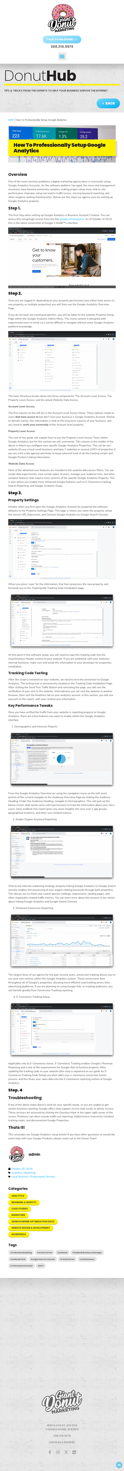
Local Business (20, 1176)
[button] (62, 56)
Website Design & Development (31, 1227)
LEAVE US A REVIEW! (62, 1442)
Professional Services (42, 1176)
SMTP (11, 120)
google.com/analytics (72, 219)
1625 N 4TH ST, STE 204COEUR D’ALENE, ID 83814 (62, 1427)
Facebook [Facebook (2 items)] (62, 1252)
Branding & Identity (24, 1202)
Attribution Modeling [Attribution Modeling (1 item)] (21, 1252)
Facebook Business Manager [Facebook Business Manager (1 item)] (87, 1252)
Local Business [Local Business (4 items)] (87, 1259)
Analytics (16, 1173)
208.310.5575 (62, 1436)
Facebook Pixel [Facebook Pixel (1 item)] (17, 1259)
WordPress (19, 1234)
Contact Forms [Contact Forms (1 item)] (44, 1252)
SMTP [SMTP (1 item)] (41, 1265)
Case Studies (20, 1208)
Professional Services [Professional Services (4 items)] (21, 1265)
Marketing (29, 1173)
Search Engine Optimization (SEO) (33, 1221)
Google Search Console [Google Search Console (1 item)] (43, 1259)
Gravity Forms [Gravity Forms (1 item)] (67, 1259)
